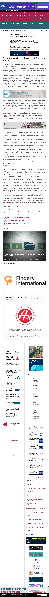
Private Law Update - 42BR (31, 503)
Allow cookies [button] (44, 595)
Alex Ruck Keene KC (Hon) (8, 202)
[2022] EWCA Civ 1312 (8, 115)
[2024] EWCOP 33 (18, 68)
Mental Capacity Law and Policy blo (10, 204)
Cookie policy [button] (31, 594)
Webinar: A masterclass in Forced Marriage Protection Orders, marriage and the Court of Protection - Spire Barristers (36, 488)
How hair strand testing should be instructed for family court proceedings (23, 335)
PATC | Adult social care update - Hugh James (34, 499)
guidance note (15, 206)
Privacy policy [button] (3, 595)
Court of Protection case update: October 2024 (14, 220)
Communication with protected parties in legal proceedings (16, 217)
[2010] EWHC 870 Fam (37, 118)
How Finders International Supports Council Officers (18, 297)
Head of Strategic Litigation (14, 423)
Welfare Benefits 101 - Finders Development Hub (35, 523)
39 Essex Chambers (25, 202)
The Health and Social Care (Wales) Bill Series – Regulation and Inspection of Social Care (22, 214)
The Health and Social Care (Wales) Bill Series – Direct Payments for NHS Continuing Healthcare (24, 211)
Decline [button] (39, 595)
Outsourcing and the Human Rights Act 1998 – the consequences (17, 223)
